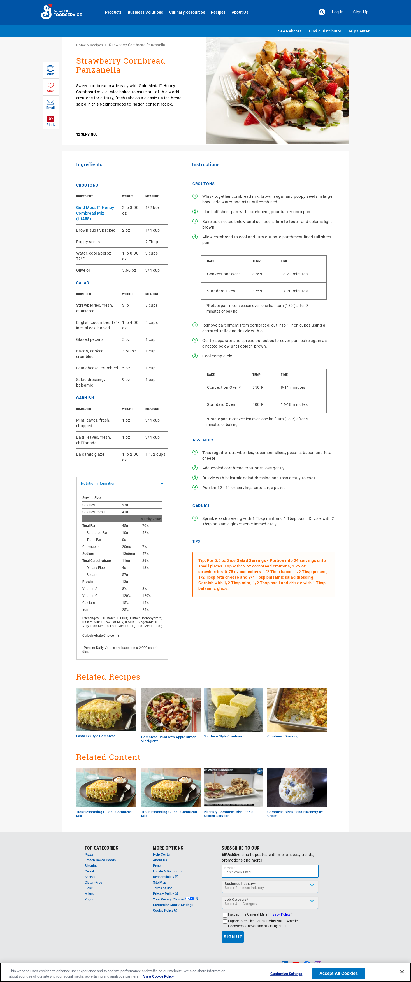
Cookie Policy (165, 911)
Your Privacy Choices (175, 899)
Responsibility (165, 877)
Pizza (89, 855)
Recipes (215, 12)
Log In (338, 12)
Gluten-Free (93, 883)
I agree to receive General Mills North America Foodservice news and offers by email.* (263, 923)
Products (110, 12)
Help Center (358, 31)
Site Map (159, 883)
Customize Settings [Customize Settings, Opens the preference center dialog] (286, 975)
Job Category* (236, 900)
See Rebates (289, 31)
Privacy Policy (165, 894)
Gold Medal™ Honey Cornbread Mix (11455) (95, 213)
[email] (270, 871)
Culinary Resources (184, 12)
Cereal (89, 871)
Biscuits (91, 866)
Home (81, 45)
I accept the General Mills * (260, 914)
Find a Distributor (325, 31)
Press (157, 866)
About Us (237, 12)
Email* (229, 868)
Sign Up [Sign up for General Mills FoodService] (360, 12)
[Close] (402, 973)
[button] (322, 12)
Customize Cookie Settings (173, 905)
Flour (88, 888)
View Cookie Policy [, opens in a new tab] (158, 978)
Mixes (89, 894)
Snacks (90, 877)
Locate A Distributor (168, 871)
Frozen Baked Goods (100, 860)
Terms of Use (162, 888)
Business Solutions (142, 12)
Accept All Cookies (338, 975)
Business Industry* (240, 884)
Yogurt (90, 899)
